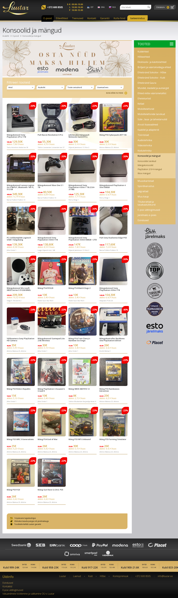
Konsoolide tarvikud (147, 161)
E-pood (47, 18)
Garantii (105, 18)
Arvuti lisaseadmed (148, 124)
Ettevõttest (62, 18)
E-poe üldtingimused (149, 209)
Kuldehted (143, 51)
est (92, 7)
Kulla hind (119, 18)
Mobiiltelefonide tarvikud (151, 114)
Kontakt (91, 18)
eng (103, 7)
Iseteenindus (137, 18)
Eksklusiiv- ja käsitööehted (152, 62)
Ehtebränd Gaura (147, 82)
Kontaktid (7, 586)
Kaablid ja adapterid (148, 129)
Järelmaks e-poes (147, 215)
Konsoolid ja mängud (32, 36)
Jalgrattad (143, 191)
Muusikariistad (146, 180)
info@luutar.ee (165, 576)
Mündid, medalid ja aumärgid (153, 88)
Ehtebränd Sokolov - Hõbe (152, 72)
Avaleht (5, 36)
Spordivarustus (146, 186)
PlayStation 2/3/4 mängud (150, 169)
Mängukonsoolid (145, 165)
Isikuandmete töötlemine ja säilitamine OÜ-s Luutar (28, 593)
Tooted (156, 44)
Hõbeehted (144, 56)
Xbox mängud (144, 173)
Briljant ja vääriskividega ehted (154, 67)
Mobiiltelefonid (146, 109)
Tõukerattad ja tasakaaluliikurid (146, 203)
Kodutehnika (144, 150)
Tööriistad (143, 135)
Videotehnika (145, 145)
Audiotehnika (145, 140)
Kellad (141, 103)
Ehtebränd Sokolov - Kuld (151, 77)
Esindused (143, 220)
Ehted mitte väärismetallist (152, 93)
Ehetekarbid (144, 98)
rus (114, 7)
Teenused (77, 18)
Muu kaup (143, 196)
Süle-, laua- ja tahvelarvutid (152, 119)
